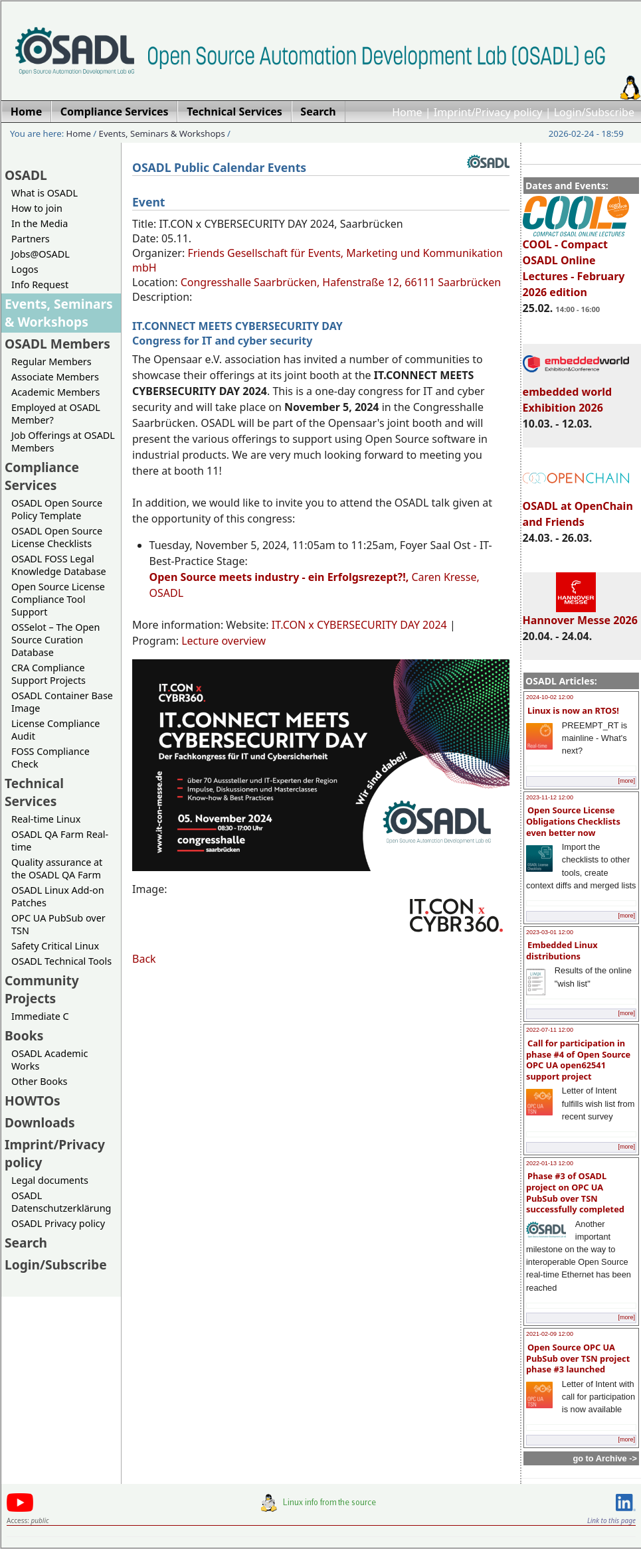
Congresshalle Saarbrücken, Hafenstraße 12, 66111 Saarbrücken (341, 282)
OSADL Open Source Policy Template (56, 509)
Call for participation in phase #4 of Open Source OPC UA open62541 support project (578, 1059)
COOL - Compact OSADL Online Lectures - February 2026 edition (576, 262)
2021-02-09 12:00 (549, 1334)
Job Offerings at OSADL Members (63, 441)
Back (144, 958)
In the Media (39, 223)
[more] (626, 780)
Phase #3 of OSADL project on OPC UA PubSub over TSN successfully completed (575, 1192)
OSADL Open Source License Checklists (56, 537)
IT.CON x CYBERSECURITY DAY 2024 (359, 624)
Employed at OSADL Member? (55, 413)
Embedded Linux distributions (562, 950)
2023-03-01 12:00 (549, 932)
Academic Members (55, 392)
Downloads (40, 1122)
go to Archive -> (605, 1458)
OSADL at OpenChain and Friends (578, 508)
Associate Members (55, 376)
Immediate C (40, 1016)
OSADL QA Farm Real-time (59, 840)
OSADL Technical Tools (61, 961)
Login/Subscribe (594, 112)
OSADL (26, 175)
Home (407, 112)
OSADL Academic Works (49, 1059)
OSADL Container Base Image (62, 701)
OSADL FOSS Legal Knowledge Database (58, 565)
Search (26, 1243)
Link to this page (611, 1520)
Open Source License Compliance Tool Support (58, 599)
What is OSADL (44, 193)
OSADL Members (57, 344)
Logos (25, 269)
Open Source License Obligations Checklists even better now (573, 821)
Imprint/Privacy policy (488, 112)
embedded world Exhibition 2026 (576, 393)
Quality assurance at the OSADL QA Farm (56, 868)
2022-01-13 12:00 (549, 1163)
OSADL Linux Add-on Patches (57, 896)
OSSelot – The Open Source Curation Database (55, 640)
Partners (30, 238)
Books (24, 1035)
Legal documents (49, 1180)
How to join (36, 208)
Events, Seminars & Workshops (162, 133)
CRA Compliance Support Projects (48, 674)
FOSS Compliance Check (50, 757)
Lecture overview (223, 640)
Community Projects (42, 989)
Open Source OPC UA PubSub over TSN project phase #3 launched (578, 1358)
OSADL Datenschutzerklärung (61, 1201)
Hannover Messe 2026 (580, 614)
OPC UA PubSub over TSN (58, 924)
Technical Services (34, 792)
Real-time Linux (45, 819)
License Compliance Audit (55, 729)
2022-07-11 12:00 (549, 1029)
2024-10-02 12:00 (549, 697)
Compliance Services (42, 476)
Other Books (39, 1081)
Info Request (39, 284)
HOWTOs (32, 1100)
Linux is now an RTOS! (573, 710)
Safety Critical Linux (55, 945)
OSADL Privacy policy (58, 1223)
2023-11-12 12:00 (549, 797)
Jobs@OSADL (40, 254)
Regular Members (51, 361)
